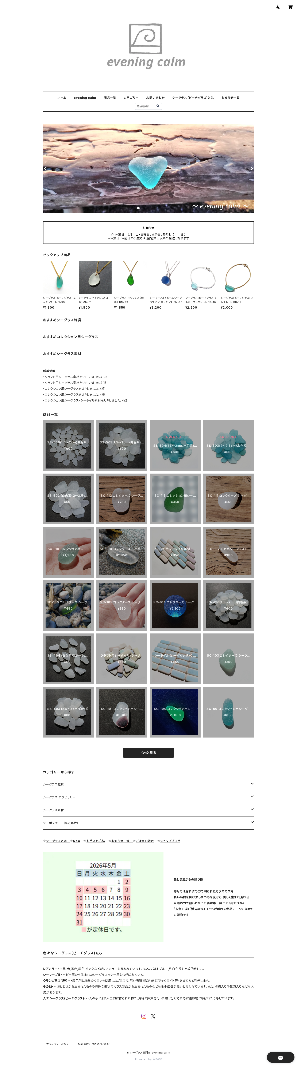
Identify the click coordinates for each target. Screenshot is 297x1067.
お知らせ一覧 (230, 97)
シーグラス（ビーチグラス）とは (193, 97)
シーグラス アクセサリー (59, 797)
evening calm (85, 97)
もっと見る (148, 753)
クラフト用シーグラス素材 (62, 377)
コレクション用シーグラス (62, 388)
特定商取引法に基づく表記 (94, 1044)
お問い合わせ (155, 97)
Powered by (148, 1059)
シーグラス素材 (53, 810)
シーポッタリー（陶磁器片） (60, 823)
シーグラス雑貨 (53, 784)
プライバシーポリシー (58, 1044)
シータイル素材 (90, 400)
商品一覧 (110, 97)
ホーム (61, 97)
